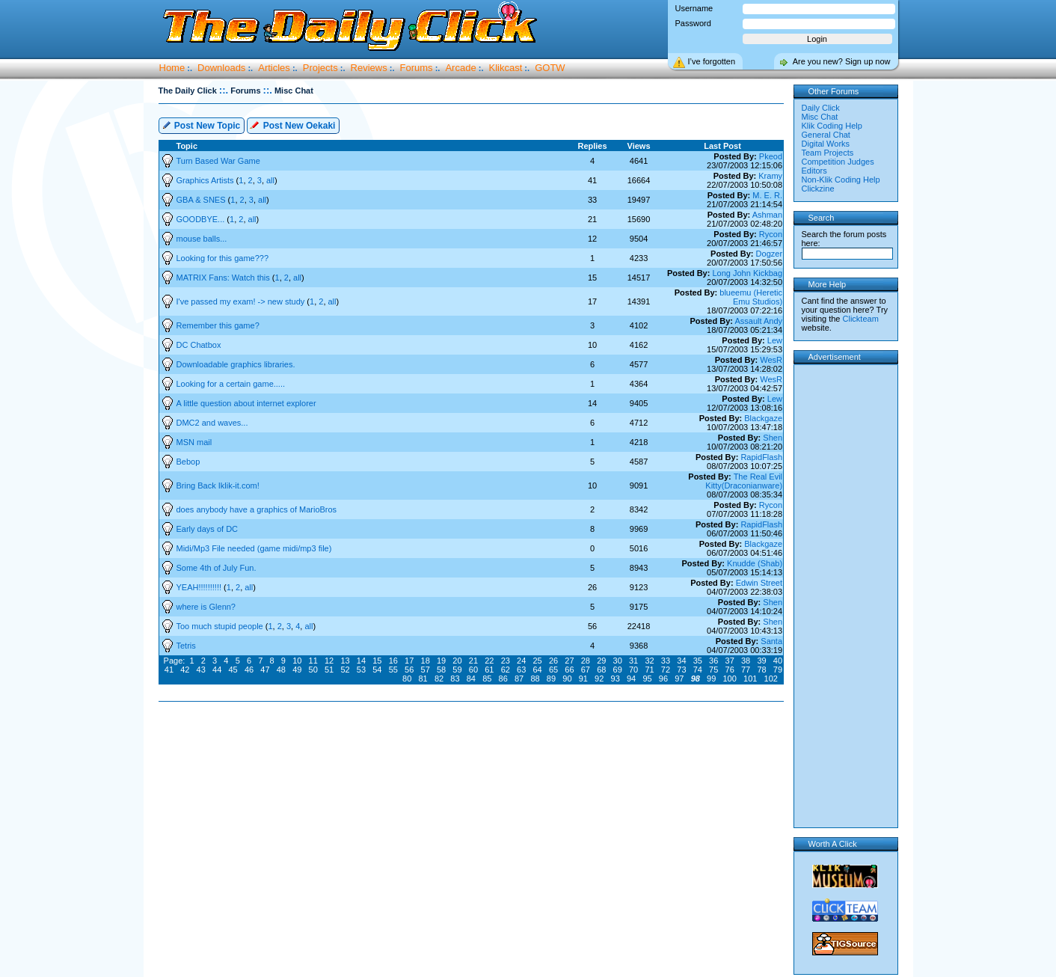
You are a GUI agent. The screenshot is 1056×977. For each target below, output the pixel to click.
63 (521, 669)
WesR (771, 359)
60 (473, 669)
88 (534, 678)
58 (441, 669)
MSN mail (194, 442)
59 (456, 669)
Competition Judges (838, 161)
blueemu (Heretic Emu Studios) (750, 297)
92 (599, 678)
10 (296, 660)
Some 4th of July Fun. (216, 567)
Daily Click (821, 107)
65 (553, 669)
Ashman (767, 214)
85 (486, 678)
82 (439, 678)
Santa (771, 641)
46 (249, 669)
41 (169, 669)
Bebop (188, 461)
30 (617, 660)
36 (713, 660)
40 (777, 660)
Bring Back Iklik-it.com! (218, 485)
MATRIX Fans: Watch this (224, 277)
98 (695, 678)
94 (631, 678)
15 (376, 660)
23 (505, 660)
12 (329, 660)
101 (750, 678)
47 (264, 669)
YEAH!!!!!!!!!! (200, 587)
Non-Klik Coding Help (841, 179)
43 (201, 669)
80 (406, 678)
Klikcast (506, 67)
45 (232, 669)
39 (761, 660)
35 (697, 660)
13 (344, 660)
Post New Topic (201, 124)
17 (409, 660)
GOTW (550, 67)
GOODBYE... (201, 219)
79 (777, 669)
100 (730, 678)
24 (521, 660)
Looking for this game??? (222, 258)
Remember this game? (218, 325)
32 (649, 660)
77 (745, 669)
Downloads (221, 67)
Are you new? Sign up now (842, 61)
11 (313, 660)
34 (681, 660)
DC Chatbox (198, 344)
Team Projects (828, 152)
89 (551, 678)
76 (729, 669)
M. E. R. (767, 195)
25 (536, 660)
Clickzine (818, 188)
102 (771, 678)
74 (697, 669)
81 (422, 678)
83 (454, 678)
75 (713, 669)
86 (503, 678)
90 (566, 678)
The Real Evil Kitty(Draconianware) (743, 481)
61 (489, 669)
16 (393, 660)
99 (711, 678)
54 (376, 669)
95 (646, 678)
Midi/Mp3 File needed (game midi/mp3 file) (254, 548)
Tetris (186, 645)
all (270, 180)
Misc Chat (820, 116)
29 (601, 660)
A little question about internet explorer (246, 403)
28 (585, 660)
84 (471, 678)
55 (393, 669)
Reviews (369, 67)
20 (456, 660)
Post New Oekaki (292, 124)
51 (329, 669)
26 (553, 660)
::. (223, 90)
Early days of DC (207, 528)
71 (649, 669)
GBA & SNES (202, 199)
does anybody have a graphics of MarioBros (256, 509)
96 (663, 678)
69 (617, 669)
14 (361, 660)
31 (633, 660)
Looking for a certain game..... (231, 383)
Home (172, 67)
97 (679, 678)
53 (361, 669)
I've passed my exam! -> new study (241, 301)
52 (344, 669)
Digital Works (826, 143)
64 (536, 669)
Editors (814, 170)
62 (505, 669)
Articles (274, 67)
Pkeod (770, 156)
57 (425, 669)
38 (745, 660)
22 (489, 660)
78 (761, 669)
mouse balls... (201, 238)
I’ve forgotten (712, 61)
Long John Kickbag (747, 273)
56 (409, 669)
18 (425, 660)
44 (216, 669)
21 (473, 660)
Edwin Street (759, 582)
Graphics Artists (206, 180)
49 (296, 669)
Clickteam (861, 318)
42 (184, 669)
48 (281, 669)
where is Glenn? (206, 606)
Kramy (770, 175)
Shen (772, 437)
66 (569, 669)
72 (665, 669)
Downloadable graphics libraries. (235, 364)
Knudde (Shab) (754, 563)
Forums (416, 67)
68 (601, 669)
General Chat (826, 134)
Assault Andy (758, 320)
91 (583, 678)
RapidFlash (761, 457)
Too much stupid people (220, 626)
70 (633, 669)
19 (441, 660)
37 (729, 660)
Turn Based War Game (218, 160)
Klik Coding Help (832, 125)
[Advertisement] (474, 749)
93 (615, 678)
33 (665, 660)
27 (569, 660)
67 (585, 669)
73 (681, 669)
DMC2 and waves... (212, 422)
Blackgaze (763, 418)
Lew (774, 340)
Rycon (770, 234)
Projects (320, 67)
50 (313, 669)
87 (519, 678)
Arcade (460, 67)
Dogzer (769, 253)
